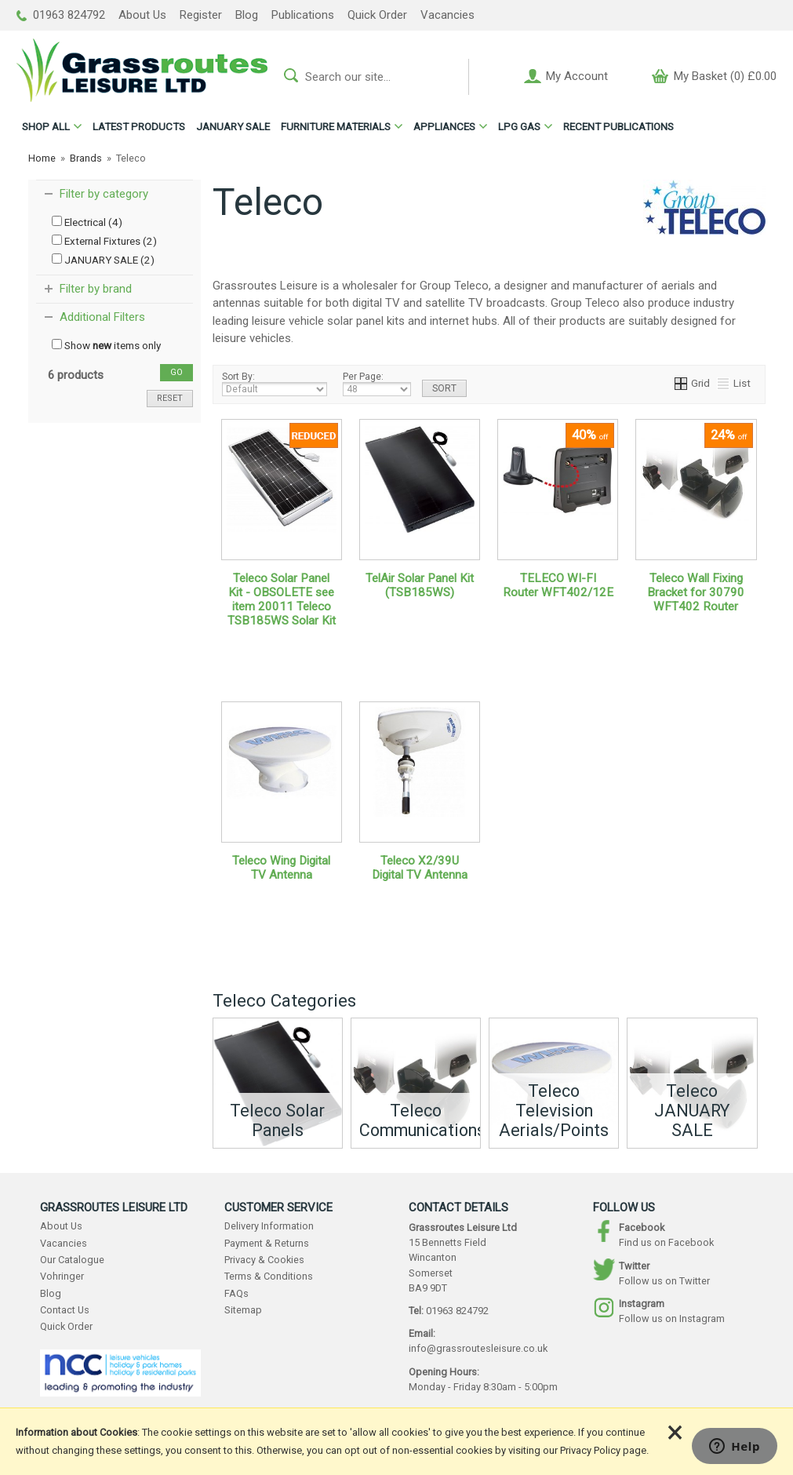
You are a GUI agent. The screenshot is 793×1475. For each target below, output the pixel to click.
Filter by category (104, 194)
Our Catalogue (72, 1260)
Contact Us (64, 1310)
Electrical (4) (87, 222)
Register (201, 15)
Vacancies (447, 15)
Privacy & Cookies (264, 1260)
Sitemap (243, 1310)
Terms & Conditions (268, 1276)
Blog (246, 15)
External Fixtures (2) (104, 241)
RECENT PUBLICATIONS (618, 126)
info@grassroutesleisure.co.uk (478, 1348)
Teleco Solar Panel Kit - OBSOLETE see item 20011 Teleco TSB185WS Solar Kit (281, 599)
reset (170, 398)
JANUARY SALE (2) (103, 259)
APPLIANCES (444, 126)
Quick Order (377, 15)
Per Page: (377, 383)
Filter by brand (96, 289)
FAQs (236, 1293)
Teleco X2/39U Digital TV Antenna (419, 868)
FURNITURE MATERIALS (336, 126)
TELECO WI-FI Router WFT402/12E (558, 585)
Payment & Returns (266, 1243)
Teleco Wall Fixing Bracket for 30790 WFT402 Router (695, 592)
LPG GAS (519, 126)
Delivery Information (269, 1226)
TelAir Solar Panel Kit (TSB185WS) (420, 585)
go (176, 372)
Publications (302, 15)
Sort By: (274, 383)
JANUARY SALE (233, 126)
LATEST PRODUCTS (139, 126)
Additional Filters (102, 317)
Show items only (106, 345)
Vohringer (62, 1276)
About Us (142, 15)
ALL (46, 126)
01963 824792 (60, 15)
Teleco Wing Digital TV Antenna (281, 868)
